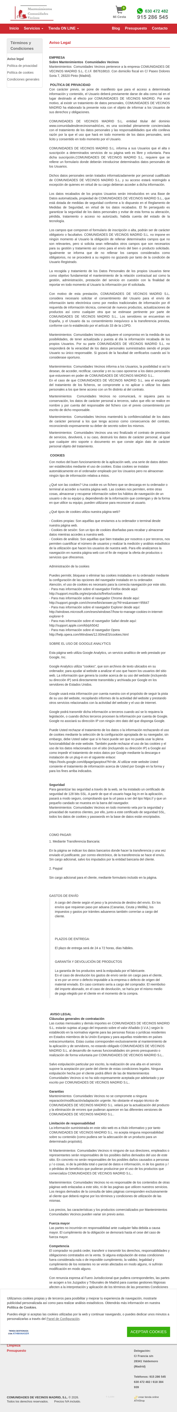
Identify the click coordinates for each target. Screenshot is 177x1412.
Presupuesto (16, 1350)
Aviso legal (15, 59)
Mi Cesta (119, 12)
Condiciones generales (23, 79)
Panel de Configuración (63, 1319)
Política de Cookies (21, 1307)
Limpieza (13, 1345)
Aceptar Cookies (149, 1332)
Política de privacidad (22, 66)
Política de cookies (20, 72)
